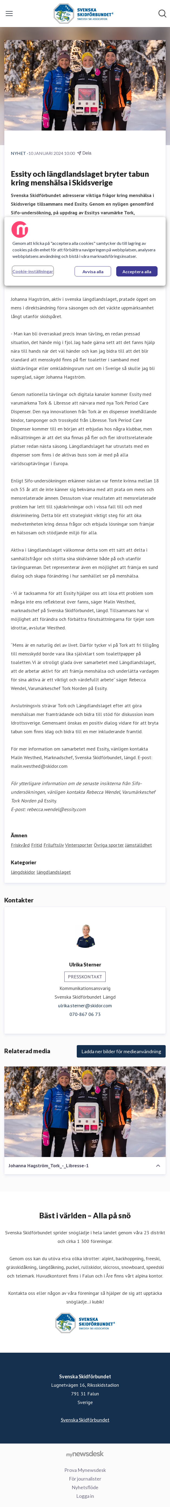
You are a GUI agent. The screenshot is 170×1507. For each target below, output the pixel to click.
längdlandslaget (53, 872)
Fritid (36, 845)
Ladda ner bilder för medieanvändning (121, 1051)
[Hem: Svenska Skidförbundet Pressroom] (84, 13)
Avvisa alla (93, 271)
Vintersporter (78, 845)
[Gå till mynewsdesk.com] (85, 1453)
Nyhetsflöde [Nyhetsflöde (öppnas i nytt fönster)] (85, 1487)
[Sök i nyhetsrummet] (162, 13)
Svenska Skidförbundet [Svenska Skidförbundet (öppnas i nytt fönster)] (85, 1420)
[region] (85, 251)
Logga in (85, 1496)
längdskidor (23, 872)
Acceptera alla (136, 271)
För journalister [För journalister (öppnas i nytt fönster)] (85, 1479)
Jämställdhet (138, 845)
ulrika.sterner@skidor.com (85, 1005)
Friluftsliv (54, 845)
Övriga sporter (109, 845)
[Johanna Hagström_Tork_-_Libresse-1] (85, 1111)
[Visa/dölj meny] (9, 13)
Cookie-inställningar (32, 271)
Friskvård (20, 845)
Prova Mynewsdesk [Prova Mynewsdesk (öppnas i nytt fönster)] (85, 1470)
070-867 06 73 (85, 1014)
